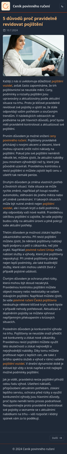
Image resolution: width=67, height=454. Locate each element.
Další (57, 438)
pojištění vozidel (13, 364)
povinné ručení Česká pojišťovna (35, 300)
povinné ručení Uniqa (39, 250)
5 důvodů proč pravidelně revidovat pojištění (30, 21)
